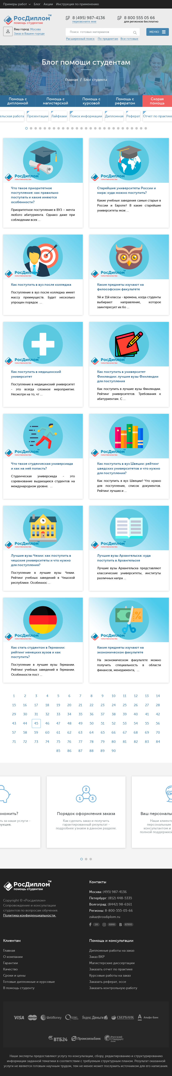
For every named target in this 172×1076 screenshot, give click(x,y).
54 (137, 723)
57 (13, 733)
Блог (37, 4)
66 (114, 733)
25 (125, 705)
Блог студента (95, 80)
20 (69, 705)
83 (148, 742)
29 (13, 714)
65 (103, 733)
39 (125, 714)
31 (35, 714)
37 (103, 714)
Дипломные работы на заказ (111, 950)
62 (69, 733)
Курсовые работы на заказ (110, 975)
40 (137, 714)
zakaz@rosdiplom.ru (104, 917)
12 (136, 696)
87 (80, 751)
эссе (122, 982)
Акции (48, 4)
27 (148, 705)
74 (47, 742)
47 (58, 723)
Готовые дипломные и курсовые (29, 982)
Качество (10, 969)
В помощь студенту (19, 988)
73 (35, 742)
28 (159, 705)
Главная (70, 80)
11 (125, 696)
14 (159, 696)
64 (92, 733)
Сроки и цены (14, 975)
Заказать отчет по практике (111, 969)
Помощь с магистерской (55, 101)
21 (80, 705)
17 (35, 705)
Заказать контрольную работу (113, 988)
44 (24, 723)
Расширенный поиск (80, 38)
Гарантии (10, 963)
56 (159, 723)
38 (114, 714)
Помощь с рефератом (125, 101)
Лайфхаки (59, 116)
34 (69, 714)
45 (35, 723)
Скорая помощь (157, 101)
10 (114, 696)
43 (13, 723)
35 (80, 714)
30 (24, 714)
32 (47, 714)
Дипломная (114, 116)
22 (92, 705)
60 (47, 733)
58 (24, 733)
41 (148, 714)
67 (125, 733)
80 (114, 742)
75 (58, 742)
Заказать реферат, (103, 982)
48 (69, 723)
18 (47, 705)
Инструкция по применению (77, 4)
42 (159, 714)
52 (114, 723)
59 (35, 733)
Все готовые (129, 38)
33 (58, 714)
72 (24, 742)
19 (58, 705)
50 (92, 723)
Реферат (133, 116)
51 (103, 723)
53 (125, 723)
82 (137, 742)
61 (58, 733)
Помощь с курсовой (91, 101)
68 (137, 733)
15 (13, 705)
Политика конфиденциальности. (29, 915)
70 (159, 733)
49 (80, 723)
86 (69, 751)
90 (114, 751)
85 (58, 751)
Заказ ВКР (97, 957)
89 (103, 751)
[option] (86, 116)
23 (103, 705)
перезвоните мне (84, 21)
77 (80, 742)
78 (92, 742)
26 (137, 705)
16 (24, 705)
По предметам (108, 38)
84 (159, 742)
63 (80, 733)
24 (114, 705)
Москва (35, 29)
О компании (13, 957)
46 (47, 723)
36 (92, 714)
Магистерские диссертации (112, 963)
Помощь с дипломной (17, 101)
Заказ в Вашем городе (29, 33)
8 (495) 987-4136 (88, 17)
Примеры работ (15, 4)
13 (148, 696)
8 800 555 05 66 (139, 17)
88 (92, 751)
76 (69, 742)
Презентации (37, 116)
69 (148, 733)
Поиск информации (86, 116)
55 (148, 723)
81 (125, 742)
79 (103, 742)
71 (13, 742)
